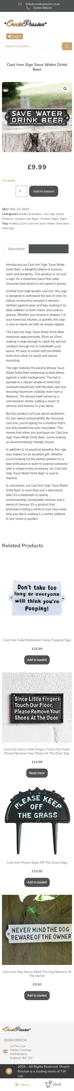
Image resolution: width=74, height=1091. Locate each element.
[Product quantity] (21, 191)
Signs (63, 218)
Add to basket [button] (37, 660)
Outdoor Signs (49, 218)
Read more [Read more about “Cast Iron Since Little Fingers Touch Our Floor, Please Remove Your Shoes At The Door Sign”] (37, 773)
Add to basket (43, 191)
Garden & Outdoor (30, 214)
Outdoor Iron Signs (27, 218)
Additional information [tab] (48, 249)
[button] (14, 36)
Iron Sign (49, 214)
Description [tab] (16, 249)
